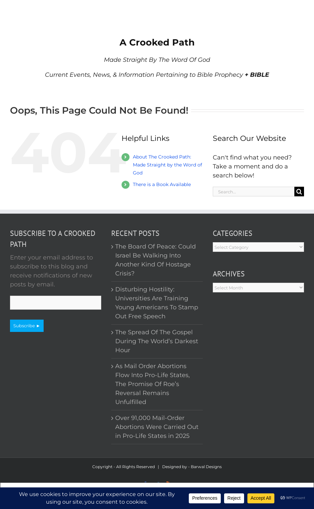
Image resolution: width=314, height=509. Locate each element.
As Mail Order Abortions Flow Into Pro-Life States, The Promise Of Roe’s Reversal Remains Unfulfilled (152, 384)
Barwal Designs (206, 466)
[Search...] (253, 191)
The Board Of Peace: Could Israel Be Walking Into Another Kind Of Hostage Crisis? (155, 260)
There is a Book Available (162, 184)
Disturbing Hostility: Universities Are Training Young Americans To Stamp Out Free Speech (156, 303)
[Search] (299, 191)
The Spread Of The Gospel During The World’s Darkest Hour (156, 341)
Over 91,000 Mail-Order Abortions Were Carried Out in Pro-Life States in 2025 (156, 427)
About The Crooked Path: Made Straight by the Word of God (167, 165)
